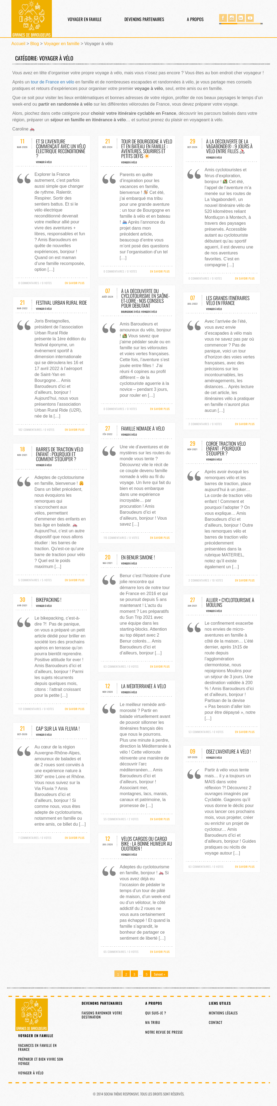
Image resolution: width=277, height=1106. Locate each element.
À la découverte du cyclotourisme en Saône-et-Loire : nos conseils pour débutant (145, 298)
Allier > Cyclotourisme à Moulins (230, 602)
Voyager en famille (85, 19)
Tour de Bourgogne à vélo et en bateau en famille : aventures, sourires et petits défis (146, 148)
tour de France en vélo (52, 82)
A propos (195, 19)
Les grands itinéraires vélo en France (227, 300)
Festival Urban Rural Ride (61, 302)
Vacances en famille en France (37, 1047)
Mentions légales (223, 1013)
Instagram (232, 18)
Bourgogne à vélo (130, 312)
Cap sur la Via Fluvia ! (58, 728)
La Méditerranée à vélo (143, 686)
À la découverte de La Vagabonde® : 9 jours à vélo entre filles (229, 146)
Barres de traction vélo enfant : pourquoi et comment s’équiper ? (59, 454)
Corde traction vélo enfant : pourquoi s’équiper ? (226, 448)
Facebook (223, 18)
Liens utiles (220, 1003)
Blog (34, 43)
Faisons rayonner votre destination (102, 1015)
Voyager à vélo (44, 162)
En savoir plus (75, 283)
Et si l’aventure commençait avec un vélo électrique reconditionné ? (60, 148)
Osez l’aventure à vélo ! (228, 751)
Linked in (241, 18)
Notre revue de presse (164, 1032)
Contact (215, 1022)
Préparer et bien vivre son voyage (40, 1061)
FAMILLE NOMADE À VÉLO (142, 428)
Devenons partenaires (144, 19)
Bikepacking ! (48, 599)
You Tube (250, 18)
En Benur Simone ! (138, 557)
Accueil (18, 43)
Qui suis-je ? (155, 1013)
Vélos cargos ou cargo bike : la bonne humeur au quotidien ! (146, 843)
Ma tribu (152, 1022)
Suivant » (159, 974)
